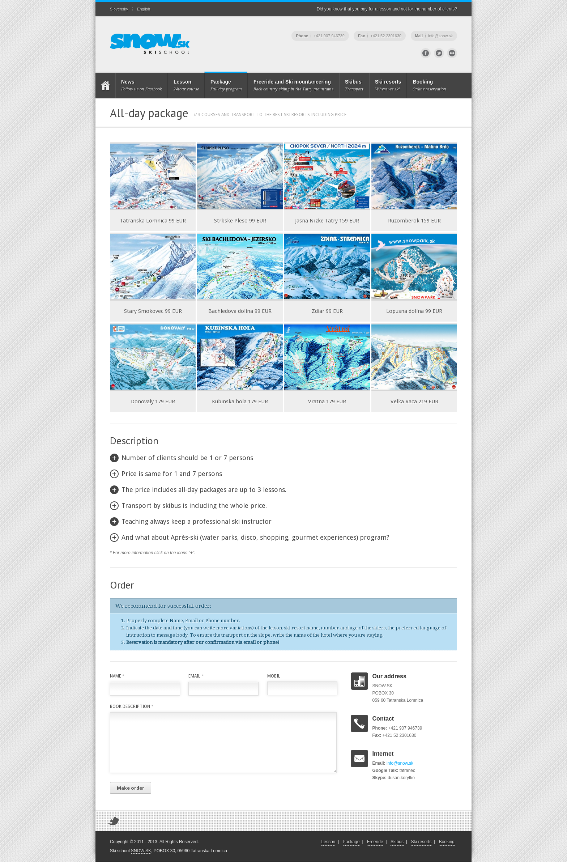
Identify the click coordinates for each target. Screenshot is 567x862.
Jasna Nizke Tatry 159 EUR (327, 220)
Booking (447, 841)
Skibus (397, 841)
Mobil (273, 676)
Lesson (328, 841)
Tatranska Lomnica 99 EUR (153, 220)
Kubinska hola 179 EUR (240, 401)
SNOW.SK (141, 850)
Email (195, 676)
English (143, 9)
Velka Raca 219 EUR (414, 401)
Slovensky (119, 9)
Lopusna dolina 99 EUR (414, 311)
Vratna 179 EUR (327, 401)
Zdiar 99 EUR (327, 311)
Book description (131, 706)
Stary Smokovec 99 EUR (153, 311)
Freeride (375, 841)
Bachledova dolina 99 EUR (240, 311)
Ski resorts (421, 841)
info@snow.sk (400, 763)
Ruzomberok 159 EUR (414, 220)
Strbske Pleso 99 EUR (240, 220)
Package (351, 841)
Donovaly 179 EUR (153, 401)
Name (117, 676)
